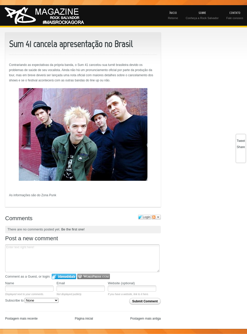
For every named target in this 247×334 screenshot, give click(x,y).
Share (241, 147)
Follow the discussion (156, 217)
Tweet (241, 141)
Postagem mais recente (21, 318)
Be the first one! (73, 229)
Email (61, 283)
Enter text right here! (82, 258)
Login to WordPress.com (93, 276)
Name (9, 283)
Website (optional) (121, 283)
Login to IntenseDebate (64, 276)
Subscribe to (31, 300)
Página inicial (84, 318)
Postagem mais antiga (145, 318)
